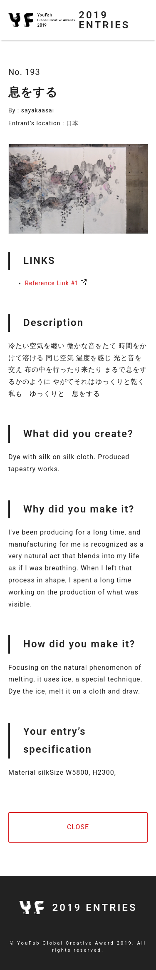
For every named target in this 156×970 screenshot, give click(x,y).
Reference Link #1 (52, 283)
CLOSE (78, 827)
